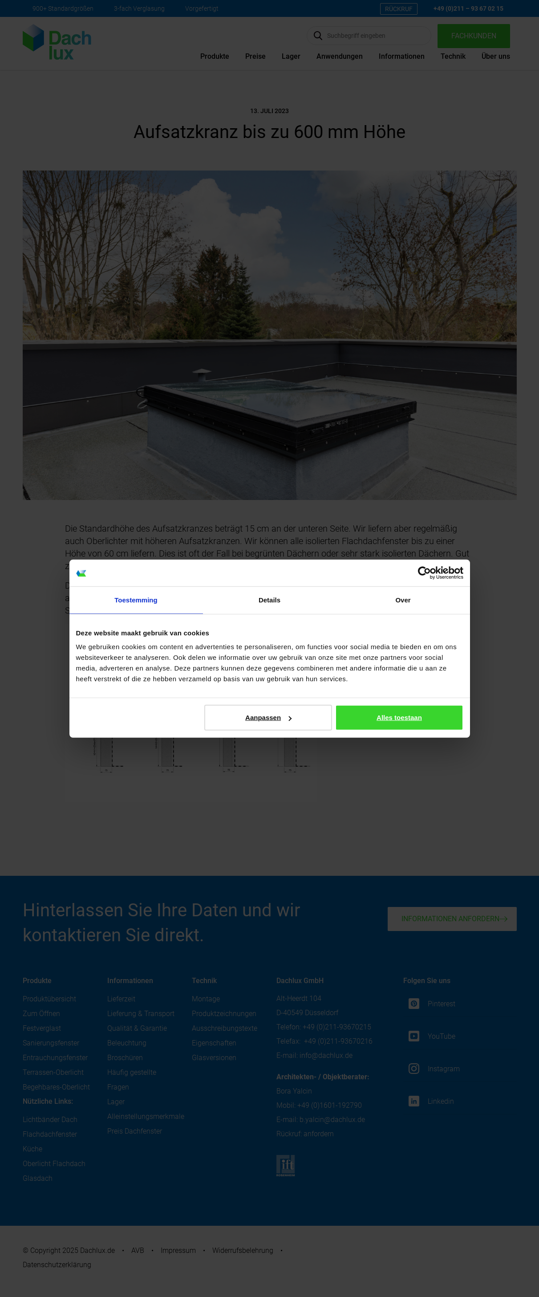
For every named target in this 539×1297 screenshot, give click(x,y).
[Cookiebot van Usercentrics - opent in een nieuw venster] (424, 572)
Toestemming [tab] (135, 599)
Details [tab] (269, 599)
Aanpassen (268, 717)
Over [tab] (402, 599)
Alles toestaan (399, 717)
